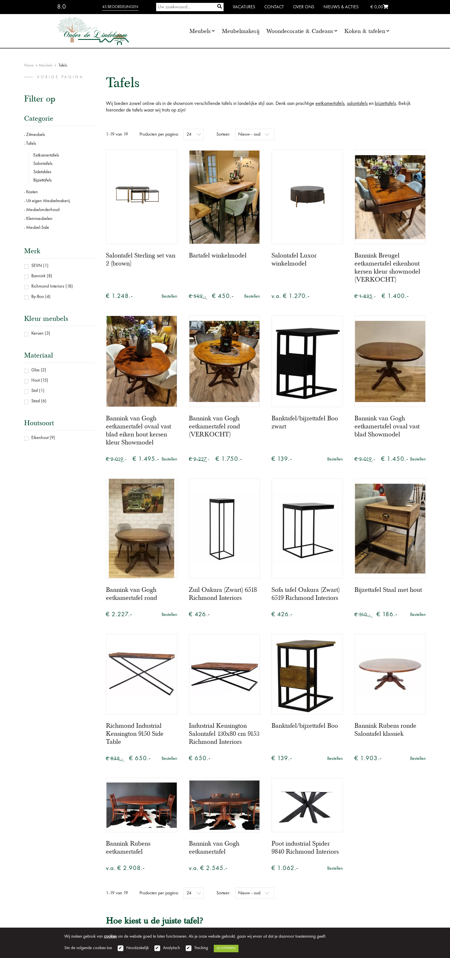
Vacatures (244, 7)
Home (29, 65)
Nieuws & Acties (340, 7)
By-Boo (37, 296)
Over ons (303, 7)
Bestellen (169, 296)
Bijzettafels (42, 180)
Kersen (37, 333)
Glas (35, 370)
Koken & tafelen (364, 31)
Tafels (31, 143)
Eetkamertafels (46, 155)
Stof (34, 391)
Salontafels (43, 163)
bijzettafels (385, 103)
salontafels (357, 103)
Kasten (32, 192)
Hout (35, 380)
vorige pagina (60, 77)
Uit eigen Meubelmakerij (48, 201)
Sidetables (42, 172)
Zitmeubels (35, 134)
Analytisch (171, 948)
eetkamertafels (329, 103)
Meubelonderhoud (42, 210)
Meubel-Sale (37, 227)
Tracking (201, 948)
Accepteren (226, 948)
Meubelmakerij (240, 31)
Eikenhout (40, 438)
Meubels (200, 31)
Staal (35, 401)
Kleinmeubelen (39, 218)
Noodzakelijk (137, 948)
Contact (274, 7)
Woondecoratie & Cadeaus (299, 31)
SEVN (36, 266)
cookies (110, 936)
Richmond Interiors (47, 286)
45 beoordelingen (120, 7)
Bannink (38, 276)
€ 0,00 (379, 7)
